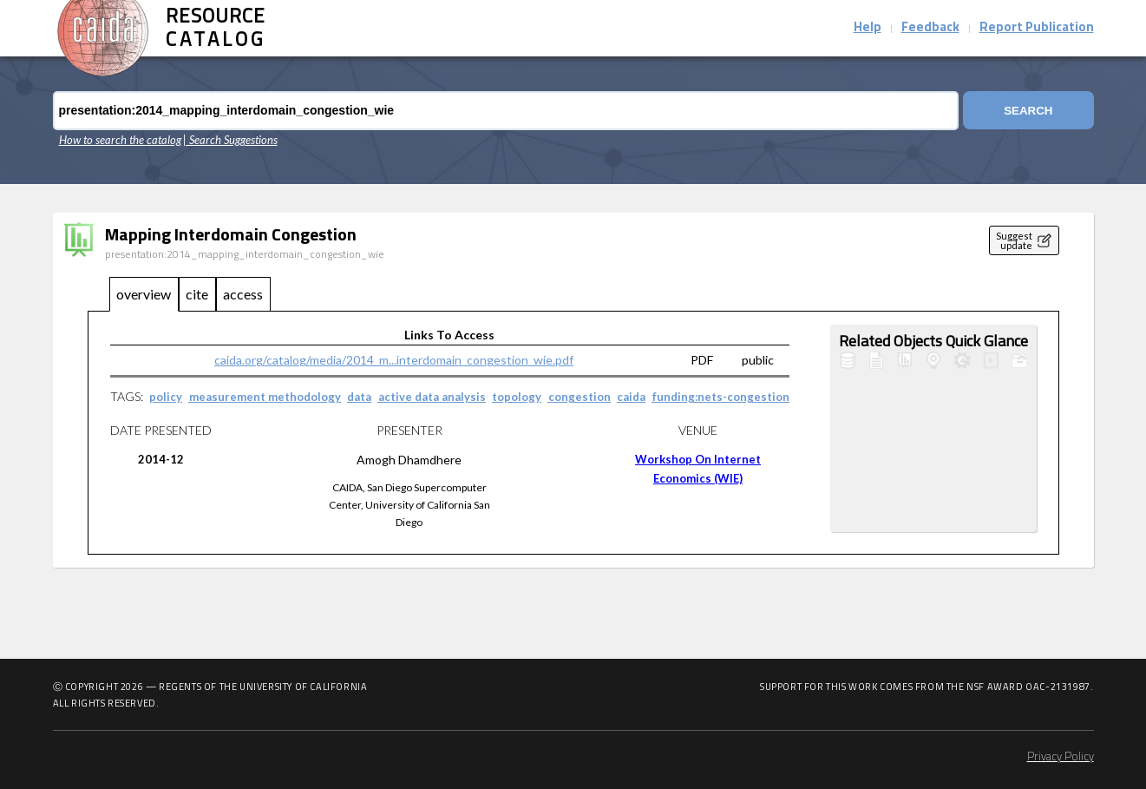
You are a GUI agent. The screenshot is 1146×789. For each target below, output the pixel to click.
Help (867, 28)
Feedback (930, 28)
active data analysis (432, 397)
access (243, 294)
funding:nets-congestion (720, 397)
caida (631, 397)
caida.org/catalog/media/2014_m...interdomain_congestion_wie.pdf (393, 359)
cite (197, 294)
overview (143, 294)
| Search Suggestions (230, 140)
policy (165, 397)
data (359, 397)
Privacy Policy (1060, 757)
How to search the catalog (120, 140)
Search (1027, 110)
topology (516, 397)
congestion (579, 397)
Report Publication (1036, 28)
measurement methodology (265, 397)
